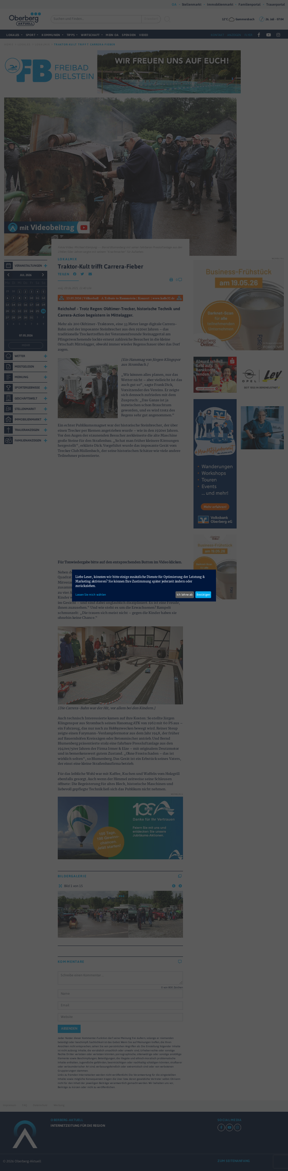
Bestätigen (203, 594)
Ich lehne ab (185, 594)
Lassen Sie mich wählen (90, 594)
